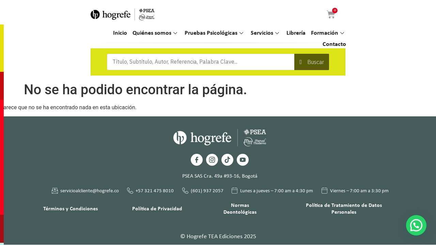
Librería (296, 33)
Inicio (120, 33)
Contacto (334, 44)
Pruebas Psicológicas (214, 33)
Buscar (315, 62)
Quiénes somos (155, 33)
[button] (416, 225)
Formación (327, 33)
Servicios (265, 33)
